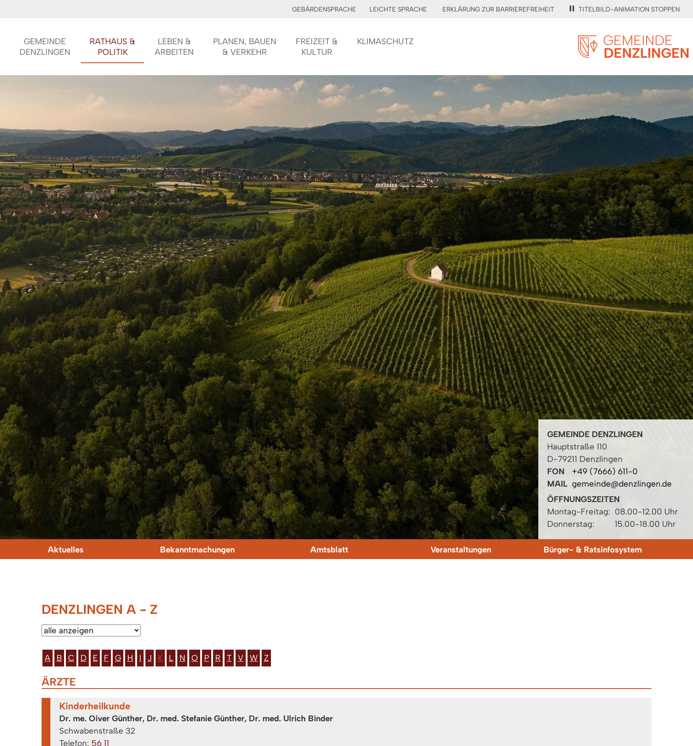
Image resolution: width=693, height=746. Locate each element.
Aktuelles (66, 549)
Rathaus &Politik (112, 46)
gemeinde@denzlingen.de (622, 484)
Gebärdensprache (324, 9)
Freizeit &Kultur (317, 46)
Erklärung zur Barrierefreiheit (498, 9)
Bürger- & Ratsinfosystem (593, 549)
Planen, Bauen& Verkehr (244, 46)
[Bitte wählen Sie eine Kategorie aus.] (91, 630)
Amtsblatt (329, 549)
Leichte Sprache (398, 9)
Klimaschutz (385, 41)
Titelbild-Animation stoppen (625, 9)
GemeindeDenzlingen (44, 46)
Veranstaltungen (460, 549)
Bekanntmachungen (197, 549)
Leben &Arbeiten (174, 46)
